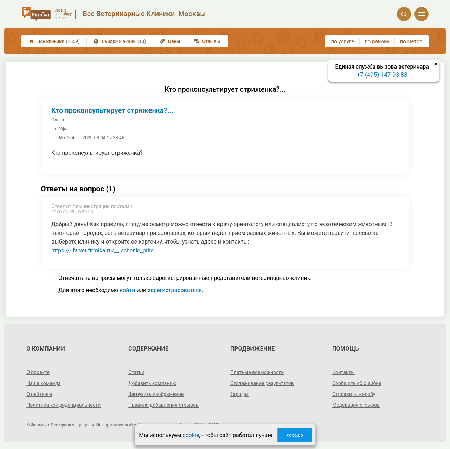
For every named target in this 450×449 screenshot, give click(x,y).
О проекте (38, 372)
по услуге (342, 41)
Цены (170, 41)
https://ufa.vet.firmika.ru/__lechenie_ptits (102, 250)
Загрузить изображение (156, 394)
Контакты (343, 372)
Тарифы (239, 394)
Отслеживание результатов (262, 383)
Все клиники (54, 41)
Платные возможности (257, 372)
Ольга (57, 119)
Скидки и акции (120, 41)
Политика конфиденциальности (63, 405)
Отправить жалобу (353, 394)
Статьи (136, 372)
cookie (190, 435)
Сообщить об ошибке (356, 383)
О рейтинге (39, 394)
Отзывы (207, 41)
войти (127, 290)
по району (377, 41)
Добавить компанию (152, 383)
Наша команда (43, 383)
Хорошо (294, 435)
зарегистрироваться (175, 290)
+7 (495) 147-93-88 (382, 74)
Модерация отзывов (356, 405)
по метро (411, 41)
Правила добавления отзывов (163, 405)
